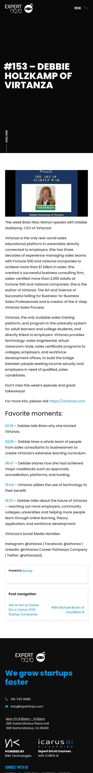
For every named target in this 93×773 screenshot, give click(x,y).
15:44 (9, 484)
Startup (27, 571)
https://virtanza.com (67, 401)
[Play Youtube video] (46, 193)
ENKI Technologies (18, 756)
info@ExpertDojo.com (24, 706)
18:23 (9, 500)
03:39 (9, 441)
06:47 (9, 463)
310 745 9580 (18, 699)
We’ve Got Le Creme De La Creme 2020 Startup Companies (24, 609)
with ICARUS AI (48, 756)
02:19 (9, 425)
